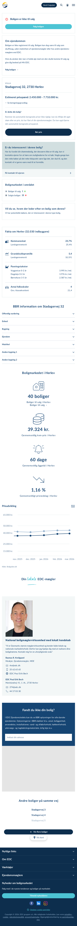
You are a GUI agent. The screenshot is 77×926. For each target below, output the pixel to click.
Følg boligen (38, 27)
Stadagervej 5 (38, 821)
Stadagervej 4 (38, 815)
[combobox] (38, 737)
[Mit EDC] (67, 5)
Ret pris (38, 132)
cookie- (6, 917)
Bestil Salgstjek (49, 5)
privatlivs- (68, 914)
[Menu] (73, 5)
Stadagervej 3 (38, 810)
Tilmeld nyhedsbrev (38, 896)
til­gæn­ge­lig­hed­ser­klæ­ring (49, 917)
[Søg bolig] (61, 5)
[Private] (5, 5)
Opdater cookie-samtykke (38, 910)
